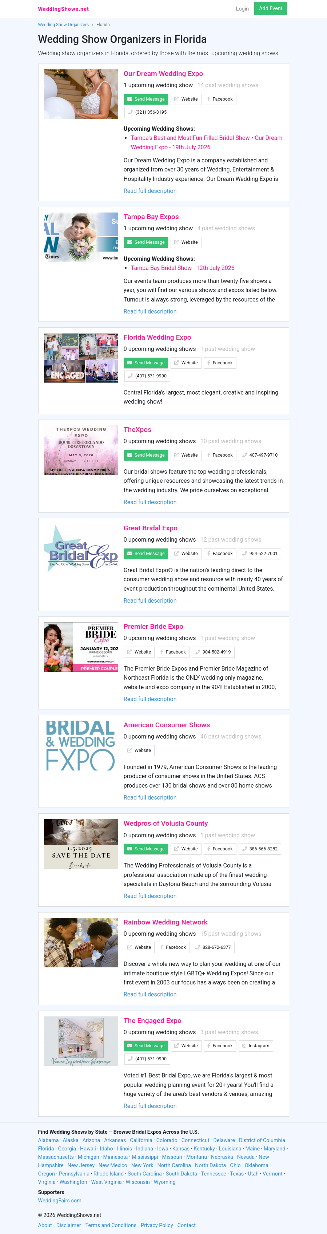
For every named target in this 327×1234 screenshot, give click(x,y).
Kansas (181, 1149)
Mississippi (145, 1157)
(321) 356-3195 (147, 112)
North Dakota (210, 1165)
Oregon (46, 1174)
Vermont (273, 1174)
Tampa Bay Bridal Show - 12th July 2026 (183, 267)
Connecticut (196, 1140)
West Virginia (106, 1182)
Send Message (146, 99)
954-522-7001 (260, 553)
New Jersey (81, 1165)
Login (242, 9)
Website (186, 99)
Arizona (91, 1140)
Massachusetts (56, 1157)
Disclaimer (68, 1225)
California (141, 1140)
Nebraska (222, 1157)
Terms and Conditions (110, 1225)
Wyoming (165, 1182)
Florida (46, 1149)
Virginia (47, 1182)
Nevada (246, 1157)
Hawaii (88, 1149)
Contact (187, 1225)
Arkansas (115, 1140)
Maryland (275, 1149)
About (45, 1225)
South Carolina (145, 1174)
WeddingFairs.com (59, 1201)
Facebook (220, 99)
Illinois (124, 1149)
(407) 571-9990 (147, 376)
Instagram (256, 1045)
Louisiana (230, 1149)
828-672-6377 (213, 947)
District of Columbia (262, 1140)
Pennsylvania (74, 1174)
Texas (237, 1174)
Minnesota (115, 1157)
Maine (253, 1149)
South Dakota (181, 1174)
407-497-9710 (260, 455)
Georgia (67, 1149)
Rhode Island (108, 1174)
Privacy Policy (157, 1225)
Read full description (150, 190)
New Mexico (113, 1165)
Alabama (48, 1140)
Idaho (106, 1149)
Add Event (270, 8)
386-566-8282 (260, 848)
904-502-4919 (213, 652)
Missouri (172, 1157)
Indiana (144, 1149)
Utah (253, 1174)
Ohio (235, 1165)
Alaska (70, 1140)
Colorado (167, 1140)
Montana (196, 1157)
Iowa (162, 1149)
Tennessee (213, 1174)
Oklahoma (256, 1165)
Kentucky (204, 1149)
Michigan (88, 1157)
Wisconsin (138, 1182)
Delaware (224, 1140)
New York (142, 1165)
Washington (73, 1182)
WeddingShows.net (63, 9)
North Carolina (174, 1165)
